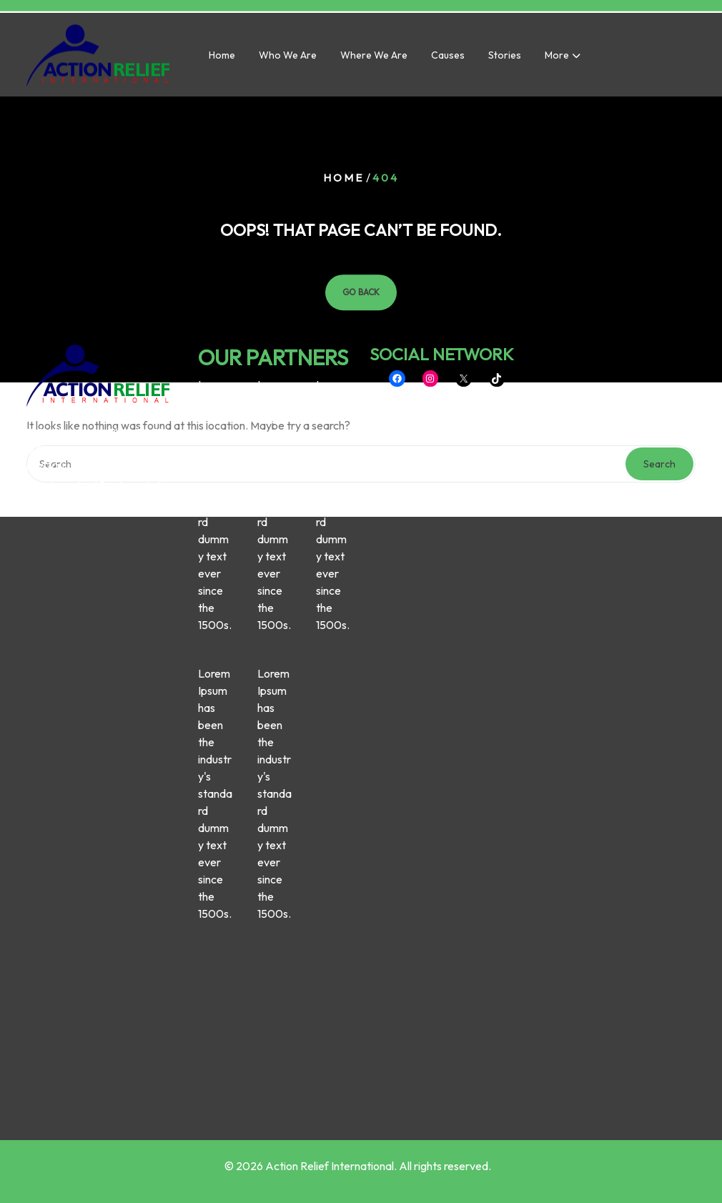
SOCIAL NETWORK (442, 257)
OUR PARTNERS (273, 260)
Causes (448, 57)
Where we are (373, 57)
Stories (504, 57)
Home (222, 57)
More (557, 57)
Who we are (288, 57)
